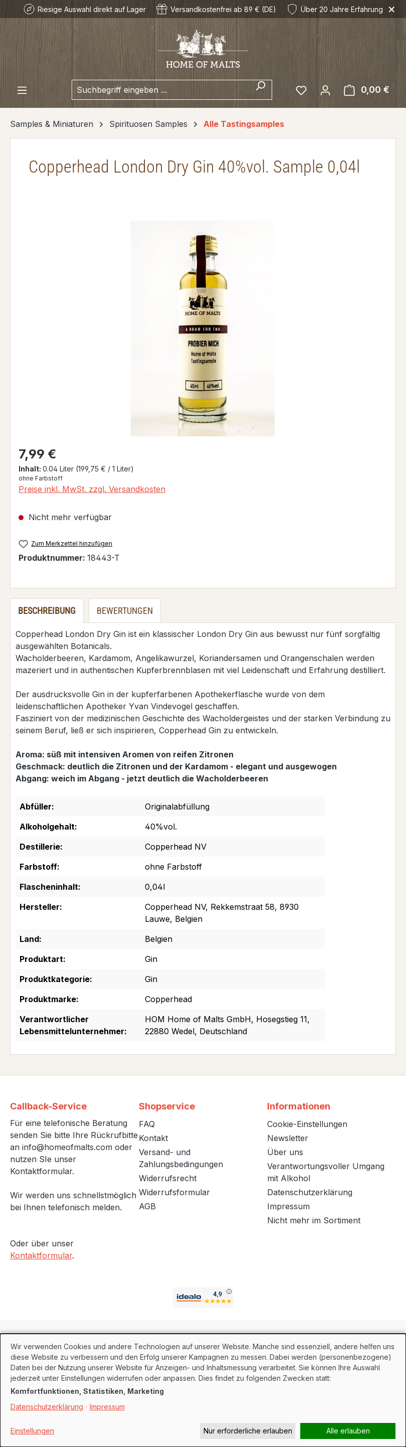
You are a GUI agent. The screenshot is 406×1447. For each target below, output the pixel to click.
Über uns (285, 1152)
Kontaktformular (41, 1255)
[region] (203, 328)
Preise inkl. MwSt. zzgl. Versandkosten (92, 489)
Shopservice (167, 1106)
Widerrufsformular (174, 1192)
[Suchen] (260, 90)
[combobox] (160, 90)
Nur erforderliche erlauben (248, 1430)
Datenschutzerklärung (309, 1192)
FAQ (147, 1124)
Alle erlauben (348, 1430)
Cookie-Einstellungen (307, 1124)
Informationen (298, 1106)
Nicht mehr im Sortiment (313, 1220)
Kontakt (153, 1138)
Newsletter (287, 1138)
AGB (147, 1206)
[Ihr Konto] (325, 90)
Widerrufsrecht (167, 1178)
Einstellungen (32, 1430)
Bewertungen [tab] (125, 610)
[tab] (47, 610)
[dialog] (203, 1390)
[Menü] (22, 90)
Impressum (288, 1206)
